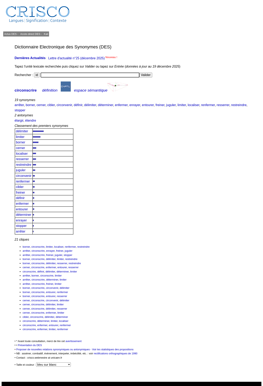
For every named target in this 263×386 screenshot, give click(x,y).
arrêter (19, 105)
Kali (46, 33)
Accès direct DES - (31, 33)
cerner (41, 105)
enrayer (134, 105)
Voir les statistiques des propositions (113, 349)
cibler (51, 105)
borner (30, 105)
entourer (148, 105)
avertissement (74, 341)
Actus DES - (11, 33)
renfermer (208, 105)
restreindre (239, 105)
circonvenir (64, 105)
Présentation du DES (30, 345)
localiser (193, 105)
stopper (20, 110)
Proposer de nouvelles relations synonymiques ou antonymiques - (54, 349)
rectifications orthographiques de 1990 (115, 353)
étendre (30, 120)
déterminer (105, 105)
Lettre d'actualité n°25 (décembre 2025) (82, 58)
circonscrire (26, 90)
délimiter (90, 105)
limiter (182, 105)
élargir (19, 120)
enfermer (121, 105)
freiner (159, 105)
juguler (171, 105)
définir (78, 105)
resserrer (223, 105)
